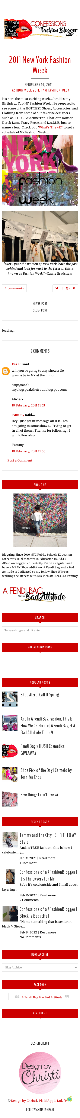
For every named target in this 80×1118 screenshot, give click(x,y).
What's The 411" (51, 127)
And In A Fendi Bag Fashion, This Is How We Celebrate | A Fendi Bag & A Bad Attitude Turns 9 (48, 725)
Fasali (16, 364)
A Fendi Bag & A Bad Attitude (42, 997)
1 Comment (28, 863)
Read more (47, 858)
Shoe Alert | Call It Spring (40, 694)
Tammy (18, 415)
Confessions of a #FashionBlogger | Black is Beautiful (48, 912)
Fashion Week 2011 (25, 90)
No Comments (30, 937)
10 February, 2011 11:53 (28, 405)
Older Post (40, 310)
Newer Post (40, 303)
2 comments (14, 288)
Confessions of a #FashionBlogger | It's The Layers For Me (48, 875)
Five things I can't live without (44, 794)
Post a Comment (19, 460)
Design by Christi (24, 1100)
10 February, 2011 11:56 (28, 451)
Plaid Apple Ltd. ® (53, 1100)
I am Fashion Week (55, 90)
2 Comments (29, 900)
